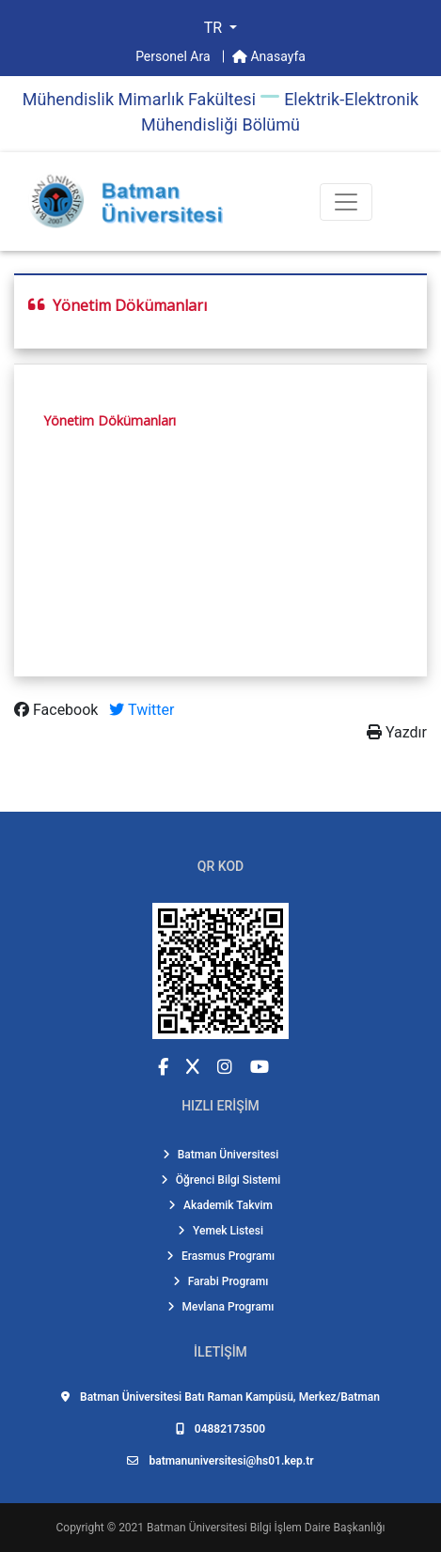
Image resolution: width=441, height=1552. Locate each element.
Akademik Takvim (220, 1205)
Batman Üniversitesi (221, 1154)
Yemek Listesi (220, 1230)
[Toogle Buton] (346, 202)
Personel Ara (174, 56)
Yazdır (397, 732)
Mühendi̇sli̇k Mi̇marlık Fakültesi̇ (139, 99)
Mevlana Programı (221, 1306)
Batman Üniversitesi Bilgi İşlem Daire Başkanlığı (266, 1527)
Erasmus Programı (220, 1256)
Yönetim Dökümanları (109, 420)
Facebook (58, 710)
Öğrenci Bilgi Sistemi (221, 1180)
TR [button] (215, 28)
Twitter (141, 710)
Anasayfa (269, 56)
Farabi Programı (221, 1281)
